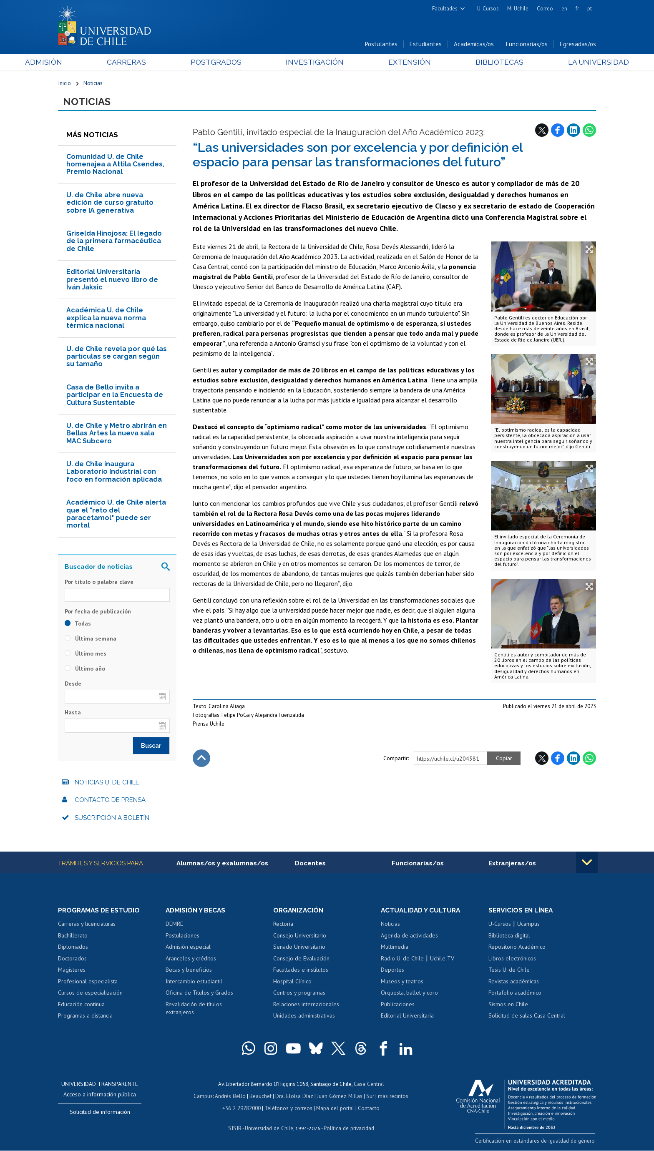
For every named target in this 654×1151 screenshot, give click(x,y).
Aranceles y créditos (191, 960)
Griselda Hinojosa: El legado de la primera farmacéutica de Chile (114, 242)
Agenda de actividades (409, 937)
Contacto (367, 1108)
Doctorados (72, 960)
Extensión (397, 63)
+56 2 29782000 (242, 1108)
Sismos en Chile (508, 1006)
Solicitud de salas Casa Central (526, 1017)
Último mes (85, 654)
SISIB (235, 1128)
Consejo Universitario (299, 937)
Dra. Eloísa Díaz (295, 1097)
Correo (545, 8)
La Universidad (565, 63)
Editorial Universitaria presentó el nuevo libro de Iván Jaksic (112, 281)
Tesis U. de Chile (509, 971)
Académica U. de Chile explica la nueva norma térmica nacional (106, 319)
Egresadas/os (578, 45)
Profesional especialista (88, 983)
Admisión (77, 63)
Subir (201, 760)
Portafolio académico (514, 994)
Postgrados (226, 63)
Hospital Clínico (292, 983)
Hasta (73, 714)
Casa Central (369, 1085)
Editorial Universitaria (407, 1017)
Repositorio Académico (517, 948)
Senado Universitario (299, 948)
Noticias (93, 84)
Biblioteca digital (509, 937)
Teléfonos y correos (288, 1108)
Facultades (445, 8)
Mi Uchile (517, 8)
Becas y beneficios (189, 971)
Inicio (64, 84)
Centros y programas (299, 994)
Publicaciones (398, 1006)
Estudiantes (426, 45)
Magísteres (72, 971)
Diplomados (73, 948)
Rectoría (283, 925)
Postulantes (381, 45)
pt (589, 8)
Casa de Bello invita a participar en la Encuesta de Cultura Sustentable (114, 396)
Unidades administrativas (304, 1017)
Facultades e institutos (300, 971)
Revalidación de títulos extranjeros (194, 1010)
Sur (369, 1097)
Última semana (90, 639)
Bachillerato (73, 937)
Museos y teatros (402, 983)
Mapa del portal (334, 1108)
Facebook (557, 131)
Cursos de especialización (90, 994)
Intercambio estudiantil (194, 983)
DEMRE (174, 925)
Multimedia (394, 948)
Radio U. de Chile (402, 960)
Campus (205, 1097)
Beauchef (262, 1097)
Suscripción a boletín (112, 819)
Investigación (314, 63)
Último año (85, 670)
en (564, 8)
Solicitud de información (100, 1113)
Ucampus (528, 925)
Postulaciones (182, 937)
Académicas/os (474, 45)
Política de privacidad (347, 1128)
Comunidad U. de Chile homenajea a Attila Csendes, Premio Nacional (115, 165)
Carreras (148, 63)
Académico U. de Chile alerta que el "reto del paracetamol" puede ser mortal (116, 515)
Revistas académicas (513, 983)
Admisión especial (188, 948)
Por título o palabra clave (99, 583)
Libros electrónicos (512, 960)
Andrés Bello (232, 1097)
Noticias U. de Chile (107, 783)
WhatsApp (589, 131)
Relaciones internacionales (306, 1006)
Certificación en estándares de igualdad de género (537, 1142)
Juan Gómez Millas (339, 1097)
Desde (73, 685)
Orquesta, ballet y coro (409, 994)
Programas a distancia (85, 1017)
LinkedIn (573, 131)
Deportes (392, 971)
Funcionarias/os (527, 45)
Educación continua (81, 1006)
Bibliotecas (476, 63)
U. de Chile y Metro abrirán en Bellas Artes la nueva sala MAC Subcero (116, 434)
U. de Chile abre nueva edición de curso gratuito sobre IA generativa (109, 204)
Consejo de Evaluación (301, 960)
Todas (78, 624)
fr (577, 8)
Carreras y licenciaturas (87, 925)
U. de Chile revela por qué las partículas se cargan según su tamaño (116, 357)
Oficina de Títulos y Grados (199, 994)
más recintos (392, 1097)
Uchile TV (442, 960)
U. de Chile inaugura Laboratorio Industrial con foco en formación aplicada (114, 473)
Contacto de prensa (110, 801)
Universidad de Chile (268, 1128)
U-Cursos (488, 8)
